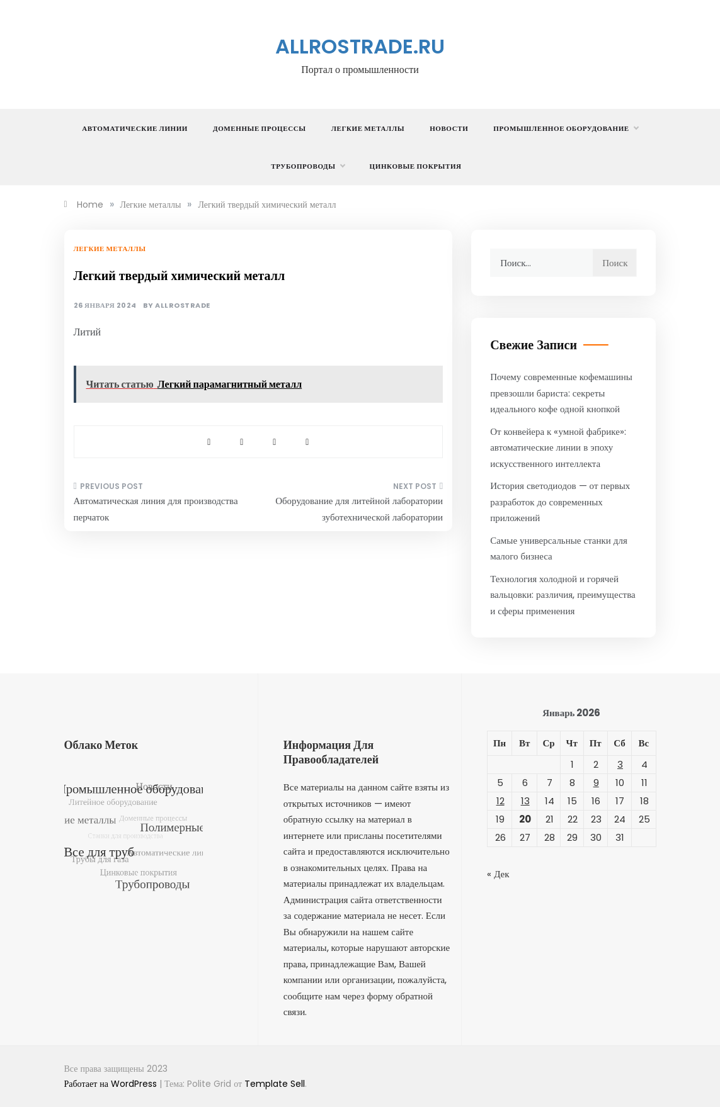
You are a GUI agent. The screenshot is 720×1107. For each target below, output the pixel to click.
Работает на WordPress (111, 1083)
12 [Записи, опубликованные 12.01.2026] (500, 800)
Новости (449, 128)
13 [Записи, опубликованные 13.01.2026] (525, 800)
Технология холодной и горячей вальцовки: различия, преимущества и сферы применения (563, 594)
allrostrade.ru (360, 46)
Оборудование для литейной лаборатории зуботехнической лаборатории (359, 509)
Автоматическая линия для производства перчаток (156, 509)
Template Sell (274, 1083)
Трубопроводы (307, 166)
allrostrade (182, 305)
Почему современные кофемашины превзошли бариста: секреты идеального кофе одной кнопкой (561, 392)
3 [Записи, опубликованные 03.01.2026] (620, 764)
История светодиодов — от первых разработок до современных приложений (560, 501)
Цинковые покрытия (416, 166)
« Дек (498, 873)
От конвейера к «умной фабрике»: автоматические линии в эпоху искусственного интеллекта (558, 447)
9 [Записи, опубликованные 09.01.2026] (596, 782)
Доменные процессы (259, 128)
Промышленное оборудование (565, 128)
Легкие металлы (367, 128)
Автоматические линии (135, 128)
